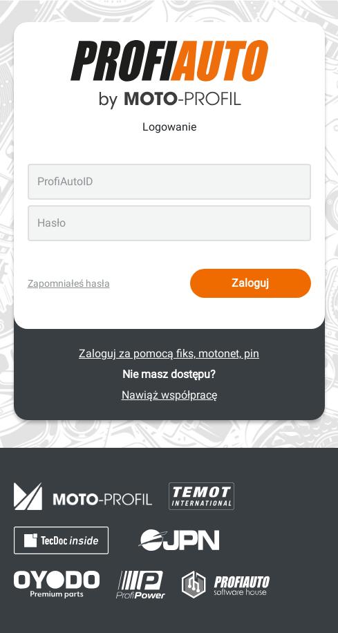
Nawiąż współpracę (169, 394)
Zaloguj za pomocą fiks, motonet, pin (169, 353)
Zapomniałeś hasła (69, 283)
